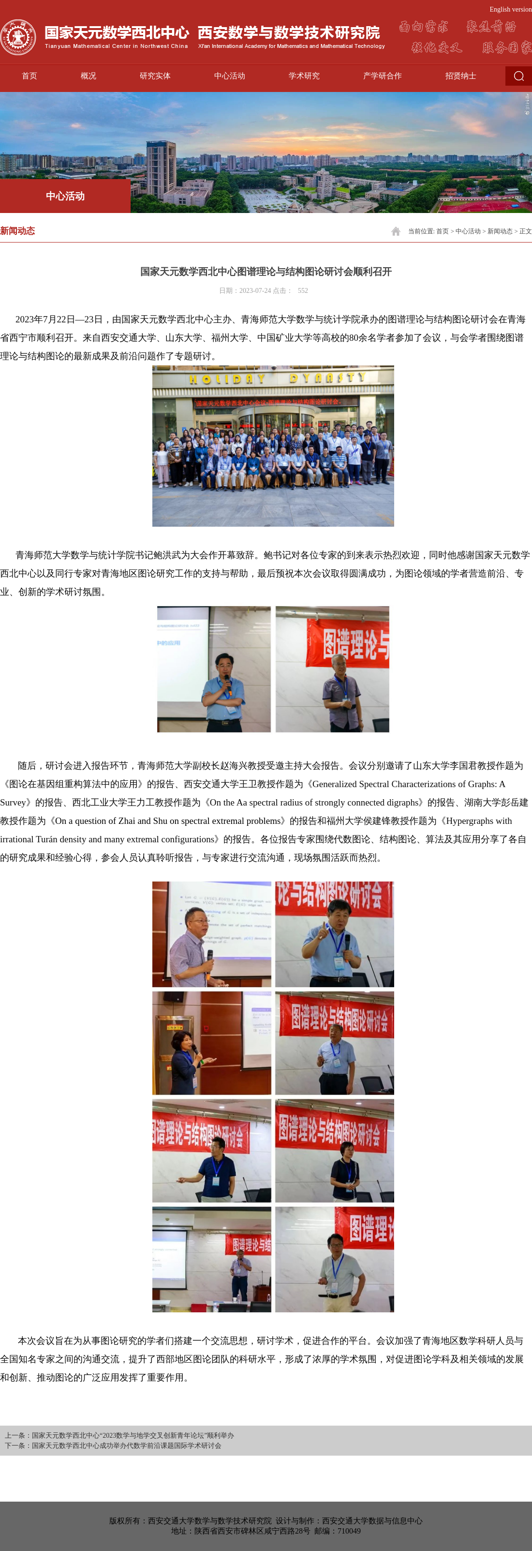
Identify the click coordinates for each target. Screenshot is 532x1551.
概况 (88, 76)
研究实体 (155, 76)
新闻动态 (500, 231)
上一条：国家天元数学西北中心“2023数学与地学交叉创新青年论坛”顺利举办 (119, 1435)
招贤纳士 (460, 76)
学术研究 (304, 76)
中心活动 (229, 76)
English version (511, 9)
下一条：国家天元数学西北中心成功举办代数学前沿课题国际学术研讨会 (113, 1445)
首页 (29, 76)
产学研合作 (382, 76)
